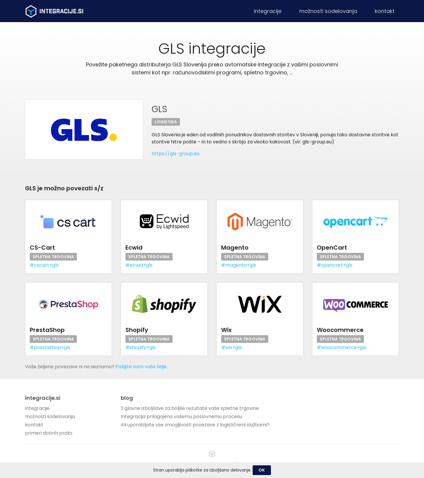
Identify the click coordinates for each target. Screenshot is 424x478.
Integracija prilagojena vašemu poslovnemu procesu (181, 416)
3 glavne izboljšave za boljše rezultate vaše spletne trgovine (190, 408)
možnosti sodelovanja (328, 11)
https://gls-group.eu (175, 153)
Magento (235, 247)
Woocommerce (340, 330)
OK (262, 470)
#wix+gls (231, 347)
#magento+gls (238, 265)
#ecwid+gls (139, 265)
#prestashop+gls (50, 347)
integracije (267, 11)
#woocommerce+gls (341, 347)
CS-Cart (42, 247)
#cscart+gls (44, 265)
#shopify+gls (140, 347)
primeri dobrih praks (48, 433)
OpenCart (332, 247)
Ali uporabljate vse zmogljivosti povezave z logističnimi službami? (195, 424)
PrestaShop (47, 330)
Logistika (166, 122)
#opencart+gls (334, 265)
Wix (226, 330)
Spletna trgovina (53, 257)
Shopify (136, 330)
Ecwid (134, 247)
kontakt (385, 11)
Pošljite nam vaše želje (141, 366)
